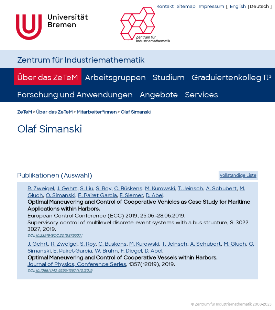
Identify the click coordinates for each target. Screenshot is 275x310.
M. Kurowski (160, 188)
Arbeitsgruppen (115, 78)
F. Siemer (131, 195)
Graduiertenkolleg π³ (231, 78)
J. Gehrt (67, 188)
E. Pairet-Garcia (97, 195)
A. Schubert (221, 188)
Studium (169, 78)
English (238, 6)
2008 (257, 304)
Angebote (159, 95)
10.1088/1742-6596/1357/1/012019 (63, 270)
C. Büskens (128, 188)
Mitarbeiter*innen (97, 112)
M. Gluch (235, 243)
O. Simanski (60, 195)
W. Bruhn (106, 250)
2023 (267, 304)
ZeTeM (24, 112)
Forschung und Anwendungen (75, 95)
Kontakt (165, 6)
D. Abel (154, 195)
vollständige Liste (238, 175)
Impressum (211, 6)
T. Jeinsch (190, 188)
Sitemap (186, 6)
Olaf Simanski (136, 112)
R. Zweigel (41, 188)
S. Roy (103, 188)
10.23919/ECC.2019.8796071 (58, 235)
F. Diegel (131, 250)
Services (201, 95)
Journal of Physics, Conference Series (77, 264)
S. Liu (86, 188)
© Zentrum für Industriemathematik (221, 304)
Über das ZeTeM (47, 78)
